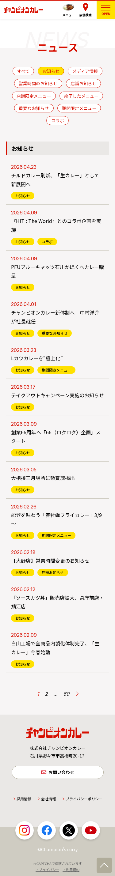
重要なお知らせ (34, 108)
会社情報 (48, 798)
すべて (23, 71)
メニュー (68, 15)
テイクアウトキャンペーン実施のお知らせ (57, 395)
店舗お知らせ (83, 83)
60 (66, 694)
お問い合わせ (61, 772)
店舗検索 (85, 15)
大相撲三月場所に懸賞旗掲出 (43, 477)
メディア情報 (85, 71)
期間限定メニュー (79, 108)
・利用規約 (71, 869)
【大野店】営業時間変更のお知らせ (50, 560)
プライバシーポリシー (84, 798)
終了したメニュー (81, 96)
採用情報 (24, 798)
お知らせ (50, 71)
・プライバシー (47, 869)
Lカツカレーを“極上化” (37, 358)
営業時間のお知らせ (38, 83)
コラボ (57, 120)
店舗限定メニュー (34, 96)
